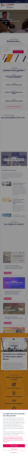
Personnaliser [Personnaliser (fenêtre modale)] (14, 449)
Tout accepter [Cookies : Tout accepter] (14, 445)
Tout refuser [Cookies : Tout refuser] (14, 452)
